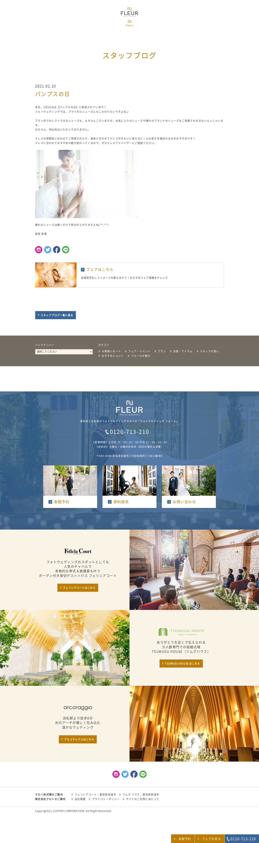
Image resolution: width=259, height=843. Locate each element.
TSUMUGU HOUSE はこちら (182, 663)
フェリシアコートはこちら (79, 587)
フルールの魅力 (141, 355)
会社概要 (80, 799)
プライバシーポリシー (106, 799)
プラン (162, 351)
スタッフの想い (209, 351)
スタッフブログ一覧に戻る (57, 315)
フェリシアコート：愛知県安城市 (95, 794)
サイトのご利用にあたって (142, 799)
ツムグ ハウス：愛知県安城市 (140, 794)
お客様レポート (111, 351)
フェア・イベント (139, 351)
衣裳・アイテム (183, 351)
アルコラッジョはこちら (79, 739)
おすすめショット (113, 355)
